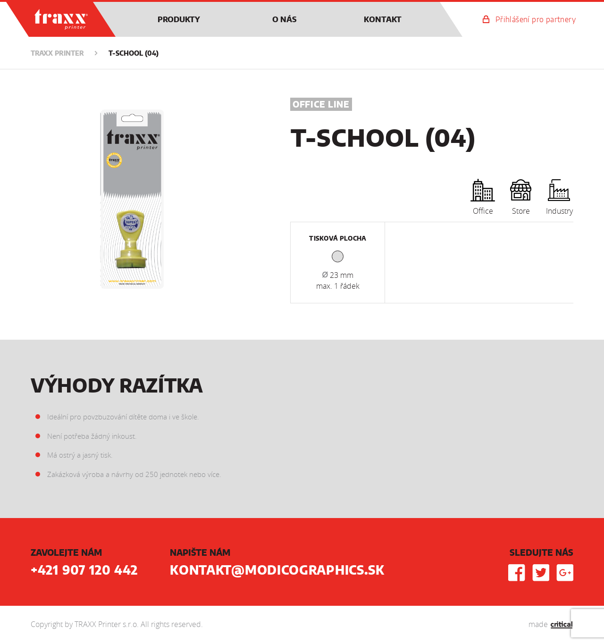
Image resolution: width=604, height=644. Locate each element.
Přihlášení (535, 20)
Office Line (321, 105)
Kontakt (383, 20)
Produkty (179, 20)
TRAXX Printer (40, 6)
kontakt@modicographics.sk (277, 571)
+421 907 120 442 (84, 571)
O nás (284, 20)
